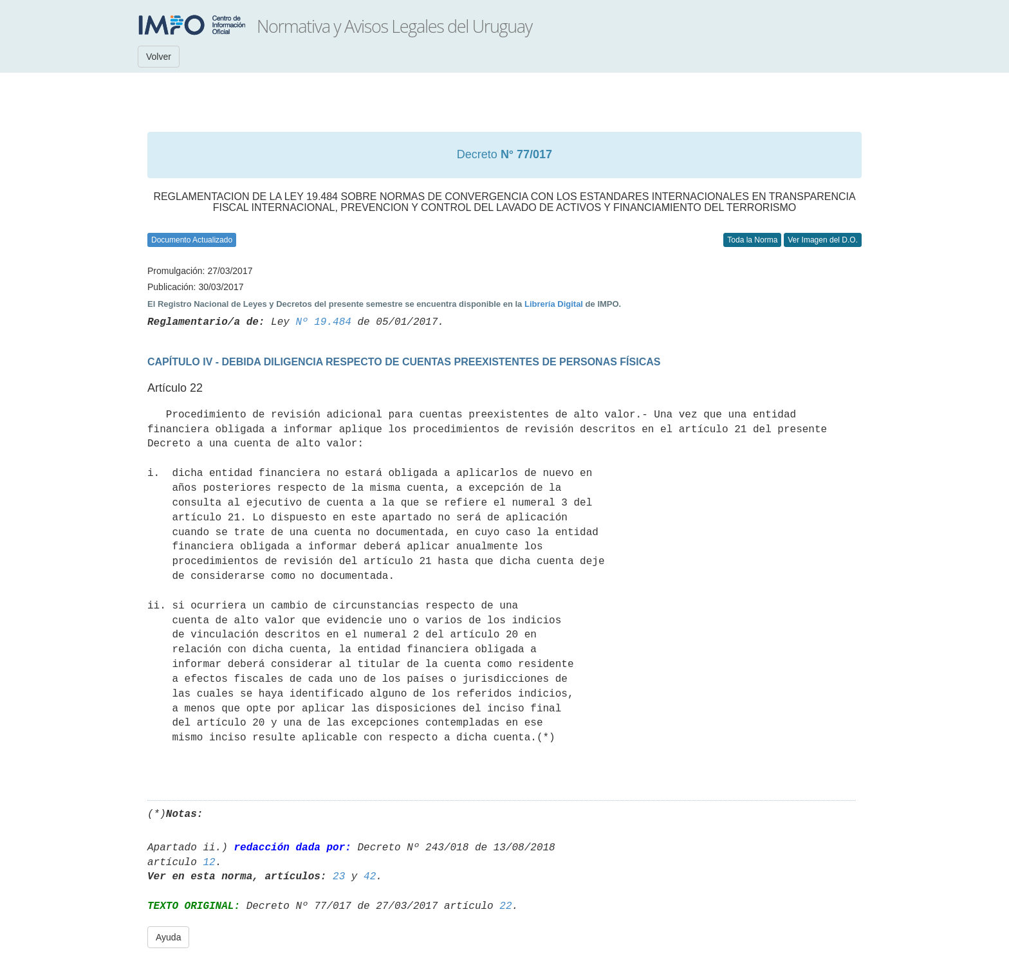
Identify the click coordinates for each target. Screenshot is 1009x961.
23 (339, 877)
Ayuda (168, 937)
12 (209, 862)
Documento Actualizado (191, 239)
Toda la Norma (752, 239)
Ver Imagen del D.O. (823, 239)
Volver (158, 56)
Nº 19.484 (323, 322)
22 (505, 906)
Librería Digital (553, 304)
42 (370, 877)
